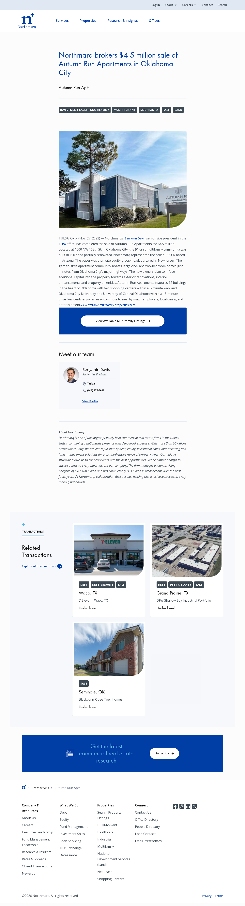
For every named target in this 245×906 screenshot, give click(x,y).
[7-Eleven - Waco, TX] (108, 571)
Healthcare (105, 835)
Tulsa (68, 244)
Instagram (181, 808)
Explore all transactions (40, 567)
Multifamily (150, 110)
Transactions (41, 790)
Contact (203, 5)
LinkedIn (188, 808)
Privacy (205, 898)
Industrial (104, 842)
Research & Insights (126, 21)
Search (218, 5)
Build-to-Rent (107, 827)
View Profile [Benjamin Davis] (91, 403)
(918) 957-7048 (97, 392)
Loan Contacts (145, 836)
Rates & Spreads (34, 861)
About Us (29, 820)
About (165, 5)
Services (66, 21)
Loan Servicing (70, 843)
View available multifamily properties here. (112, 305)
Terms (218, 898)
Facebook (175, 808)
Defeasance (68, 858)
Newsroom (30, 876)
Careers (183, 5)
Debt (63, 815)
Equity (64, 822)
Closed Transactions (37, 869)
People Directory (147, 829)
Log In (152, 5)
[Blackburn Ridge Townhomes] (108, 670)
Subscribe (161, 755)
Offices (158, 21)
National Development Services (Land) (113, 861)
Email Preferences (148, 843)
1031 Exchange (71, 850)
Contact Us (143, 815)
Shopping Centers (110, 881)
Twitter (194, 808)
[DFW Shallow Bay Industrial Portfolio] (186, 571)
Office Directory (146, 822)
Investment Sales (72, 836)
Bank (181, 110)
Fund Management (74, 829)
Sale (168, 110)
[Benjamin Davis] (96, 370)
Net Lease (104, 874)
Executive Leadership (37, 835)
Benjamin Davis (136, 238)
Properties (92, 21)
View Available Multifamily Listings (120, 321)
